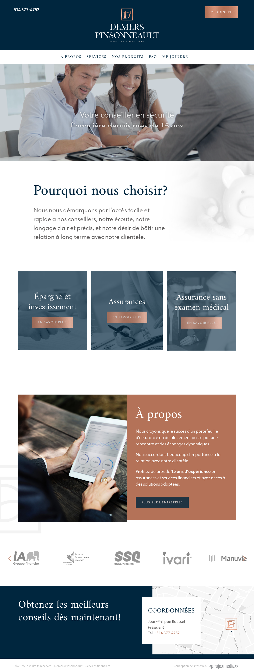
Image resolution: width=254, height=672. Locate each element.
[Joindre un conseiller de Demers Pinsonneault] (221, 12)
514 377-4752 (26, 9)
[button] (9, 558)
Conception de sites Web (190, 666)
